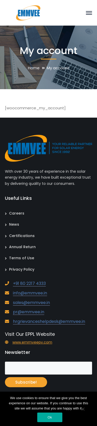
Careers (16, 213)
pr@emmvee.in (28, 312)
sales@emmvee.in (31, 303)
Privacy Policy (21, 269)
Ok (50, 417)
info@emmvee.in (30, 293)
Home (34, 68)
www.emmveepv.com (32, 342)
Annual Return (22, 246)
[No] (82, 409)
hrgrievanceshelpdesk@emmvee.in (49, 321)
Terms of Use (21, 258)
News (14, 224)
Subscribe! (26, 382)
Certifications (22, 235)
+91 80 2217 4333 (29, 283)
